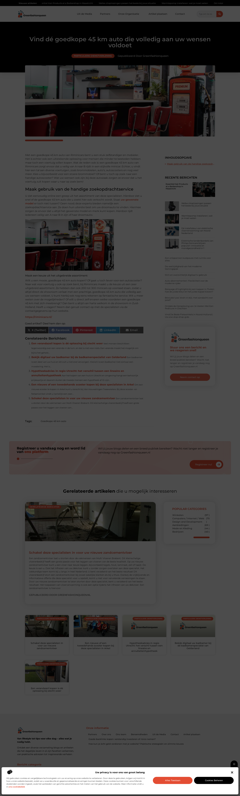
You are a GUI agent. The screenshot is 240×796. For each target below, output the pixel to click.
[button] (232, 772)
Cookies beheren (214, 780)
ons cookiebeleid (17, 787)
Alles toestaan (172, 780)
